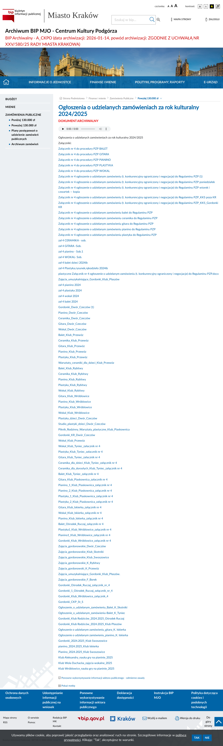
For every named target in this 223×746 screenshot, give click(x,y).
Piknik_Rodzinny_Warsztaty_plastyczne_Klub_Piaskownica (94, 429)
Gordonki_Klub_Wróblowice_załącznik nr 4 (84, 540)
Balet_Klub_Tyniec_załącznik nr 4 (78, 474)
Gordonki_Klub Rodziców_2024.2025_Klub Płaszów (90, 624)
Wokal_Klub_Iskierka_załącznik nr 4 (80, 513)
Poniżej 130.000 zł (23, 120)
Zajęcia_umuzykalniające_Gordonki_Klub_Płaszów (89, 279)
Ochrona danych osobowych (16, 695)
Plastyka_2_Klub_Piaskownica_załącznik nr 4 (85, 501)
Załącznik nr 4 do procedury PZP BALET (82, 148)
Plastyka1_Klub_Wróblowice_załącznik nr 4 (84, 529)
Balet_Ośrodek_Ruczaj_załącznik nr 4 (80, 524)
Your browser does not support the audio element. (84, 129)
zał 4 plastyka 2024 (70, 290)
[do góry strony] (212, 721)
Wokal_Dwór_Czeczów (72, 329)
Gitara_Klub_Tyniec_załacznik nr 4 (79, 457)
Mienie (10, 107)
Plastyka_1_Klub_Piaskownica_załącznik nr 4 (85, 496)
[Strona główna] (8, 82)
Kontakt (57, 726)
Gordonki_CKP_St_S (70, 602)
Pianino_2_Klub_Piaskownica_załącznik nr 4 (85, 490)
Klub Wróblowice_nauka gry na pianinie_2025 (86, 668)
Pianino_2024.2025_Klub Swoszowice (81, 652)
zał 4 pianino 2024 (69, 285)
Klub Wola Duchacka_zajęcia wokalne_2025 (85, 663)
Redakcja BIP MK (60, 720)
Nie (207, 737)
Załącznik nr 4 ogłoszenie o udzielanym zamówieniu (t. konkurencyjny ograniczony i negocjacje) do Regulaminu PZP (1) (130, 176)
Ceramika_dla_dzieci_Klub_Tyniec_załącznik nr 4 (87, 463)
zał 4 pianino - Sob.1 (70, 251)
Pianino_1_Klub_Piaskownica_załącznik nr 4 (85, 485)
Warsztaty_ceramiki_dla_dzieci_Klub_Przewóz (86, 362)
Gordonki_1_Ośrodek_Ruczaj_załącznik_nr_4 (85, 590)
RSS (5, 722)
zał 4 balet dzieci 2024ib (73, 262)
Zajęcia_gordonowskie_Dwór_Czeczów (82, 546)
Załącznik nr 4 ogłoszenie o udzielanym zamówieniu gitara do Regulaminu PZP (105, 223)
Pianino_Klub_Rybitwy (72, 379)
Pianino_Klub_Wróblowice (74, 401)
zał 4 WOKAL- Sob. (70, 257)
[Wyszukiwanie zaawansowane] (158, 20)
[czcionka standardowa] (168, 6)
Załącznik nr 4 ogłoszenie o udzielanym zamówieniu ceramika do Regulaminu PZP (107, 218)
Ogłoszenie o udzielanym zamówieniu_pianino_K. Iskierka (93, 635)
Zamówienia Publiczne (23, 114)
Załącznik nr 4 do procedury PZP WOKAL (84, 171)
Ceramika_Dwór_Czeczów (74, 318)
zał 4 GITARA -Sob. (69, 246)
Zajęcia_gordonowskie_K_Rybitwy (79, 563)
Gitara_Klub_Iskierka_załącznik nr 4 (79, 507)
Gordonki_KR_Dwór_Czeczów (76, 435)
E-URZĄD (211, 82)
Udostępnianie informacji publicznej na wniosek (53, 700)
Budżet (11, 99)
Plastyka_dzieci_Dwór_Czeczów (77, 418)
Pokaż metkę (68, 686)
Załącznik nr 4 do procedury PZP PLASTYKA (85, 165)
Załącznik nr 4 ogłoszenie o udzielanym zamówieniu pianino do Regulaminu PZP (107, 229)
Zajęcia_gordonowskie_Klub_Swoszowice (83, 557)
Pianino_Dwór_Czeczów (73, 312)
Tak (196, 737)
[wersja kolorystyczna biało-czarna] (206, 6)
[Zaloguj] (212, 19)
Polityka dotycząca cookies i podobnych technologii (204, 700)
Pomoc (31, 722)
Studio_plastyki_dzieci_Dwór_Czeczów (82, 424)
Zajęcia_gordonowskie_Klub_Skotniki (81, 552)
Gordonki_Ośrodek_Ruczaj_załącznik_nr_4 (84, 585)
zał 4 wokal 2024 (68, 296)
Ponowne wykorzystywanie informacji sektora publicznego (92, 700)
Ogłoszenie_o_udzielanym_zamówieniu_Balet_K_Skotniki (92, 607)
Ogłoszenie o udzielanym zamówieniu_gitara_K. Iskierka (92, 629)
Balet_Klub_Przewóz (70, 335)
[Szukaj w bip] (152, 20)
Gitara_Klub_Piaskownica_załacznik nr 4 (82, 479)
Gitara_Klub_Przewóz (71, 346)
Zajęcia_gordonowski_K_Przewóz (78, 568)
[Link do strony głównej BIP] (55, 15)
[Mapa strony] (181, 19)
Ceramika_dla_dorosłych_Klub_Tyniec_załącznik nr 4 (90, 468)
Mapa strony (10, 718)
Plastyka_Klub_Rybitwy (72, 385)
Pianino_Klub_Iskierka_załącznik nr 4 (80, 518)
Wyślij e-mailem (155, 718)
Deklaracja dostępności (125, 695)
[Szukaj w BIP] (130, 20)
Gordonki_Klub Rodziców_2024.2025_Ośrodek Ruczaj (91, 618)
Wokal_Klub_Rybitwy (71, 390)
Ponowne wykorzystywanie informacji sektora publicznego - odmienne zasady (103, 678)
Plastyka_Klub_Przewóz (72, 357)
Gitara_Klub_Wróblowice (73, 396)
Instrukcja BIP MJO (163, 695)
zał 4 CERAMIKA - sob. (72, 240)
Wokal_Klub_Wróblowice (73, 412)
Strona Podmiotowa (73, 98)
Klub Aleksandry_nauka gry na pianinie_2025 (85, 657)
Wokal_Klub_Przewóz (71, 440)
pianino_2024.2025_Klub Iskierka (78, 646)
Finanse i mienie (103, 82)
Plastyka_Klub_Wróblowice (75, 407)
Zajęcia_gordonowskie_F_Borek (77, 579)
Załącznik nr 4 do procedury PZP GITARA (83, 154)
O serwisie (33, 718)
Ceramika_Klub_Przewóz (73, 340)
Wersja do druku (187, 718)
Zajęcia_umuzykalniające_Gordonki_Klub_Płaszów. (89, 574)
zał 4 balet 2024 (68, 301)
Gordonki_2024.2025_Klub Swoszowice (82, 640)
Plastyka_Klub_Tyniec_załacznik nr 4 (80, 451)
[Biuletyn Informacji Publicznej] (90, 720)
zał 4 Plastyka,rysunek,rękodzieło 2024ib (83, 268)
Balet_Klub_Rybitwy (70, 368)
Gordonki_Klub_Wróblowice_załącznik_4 (83, 596)
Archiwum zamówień (24, 144)
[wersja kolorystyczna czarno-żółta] (211, 6)
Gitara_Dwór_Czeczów (72, 324)
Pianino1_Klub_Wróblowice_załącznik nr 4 (84, 535)
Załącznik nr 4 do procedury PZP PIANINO (84, 159)
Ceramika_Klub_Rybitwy (73, 374)
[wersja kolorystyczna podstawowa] (200, 6)
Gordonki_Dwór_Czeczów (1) (76, 307)
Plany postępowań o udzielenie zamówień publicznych (25, 134)
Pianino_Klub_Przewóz (72, 351)
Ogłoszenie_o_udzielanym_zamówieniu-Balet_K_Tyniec (91, 613)
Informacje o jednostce (50, 82)
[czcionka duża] (179, 6)
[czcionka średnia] (171, 6)
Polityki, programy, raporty (160, 82)
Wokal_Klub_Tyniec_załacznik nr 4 (79, 446)
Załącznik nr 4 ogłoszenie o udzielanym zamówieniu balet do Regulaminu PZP (105, 212)
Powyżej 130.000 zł (24, 125)
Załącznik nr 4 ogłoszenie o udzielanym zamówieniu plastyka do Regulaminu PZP (107, 235)
